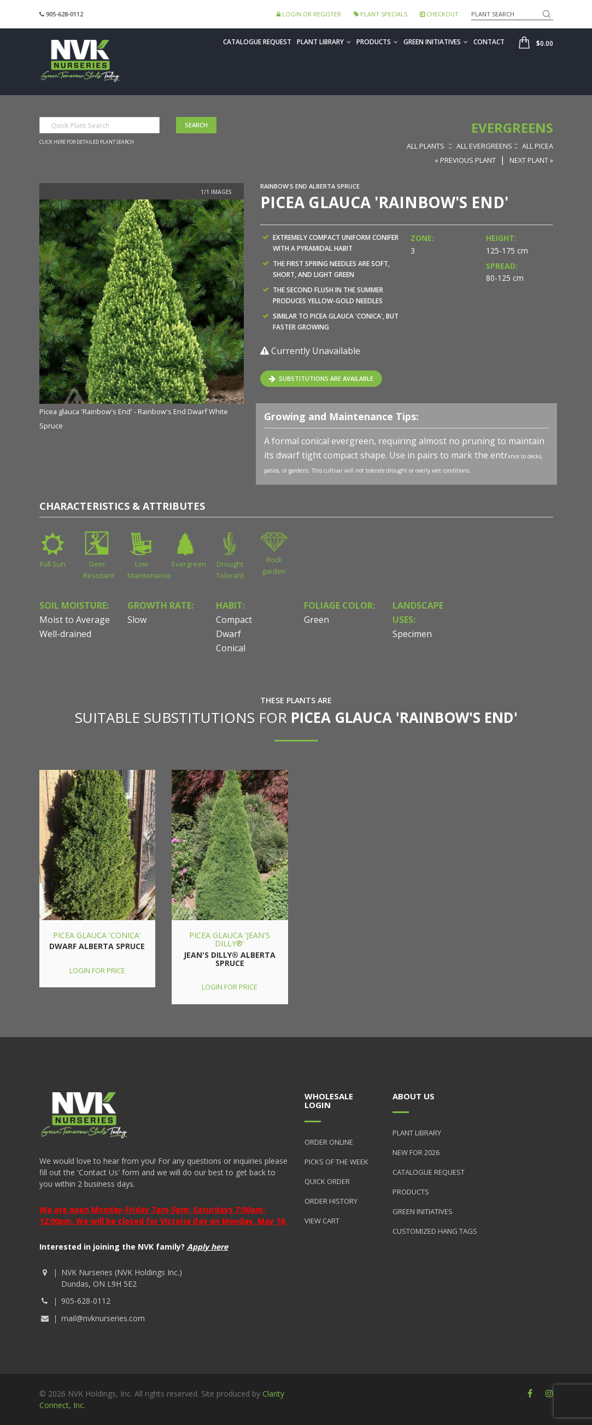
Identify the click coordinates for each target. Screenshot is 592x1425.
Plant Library (324, 41)
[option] (141, 315)
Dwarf (228, 634)
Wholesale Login (328, 1101)
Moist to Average (74, 620)
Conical (230, 648)
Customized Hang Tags (434, 1231)
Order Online (328, 1142)
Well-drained (65, 634)
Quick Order (327, 1181)
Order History (330, 1201)
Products (377, 41)
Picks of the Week (336, 1162)
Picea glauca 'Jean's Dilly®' (229, 939)
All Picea (537, 146)
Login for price (97, 970)
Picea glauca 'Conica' (97, 935)
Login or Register (309, 14)
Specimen (412, 634)
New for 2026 (415, 1152)
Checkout (439, 14)
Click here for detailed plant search (86, 142)
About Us (413, 1096)
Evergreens (512, 128)
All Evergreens (484, 146)
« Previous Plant (465, 160)
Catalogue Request (257, 41)
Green (316, 620)
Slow (136, 620)
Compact (234, 620)
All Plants (425, 146)
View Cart (321, 1221)
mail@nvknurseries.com (103, 1318)
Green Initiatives (435, 41)
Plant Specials (380, 14)
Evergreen (189, 564)
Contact (489, 41)
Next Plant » (531, 160)
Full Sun (53, 564)
